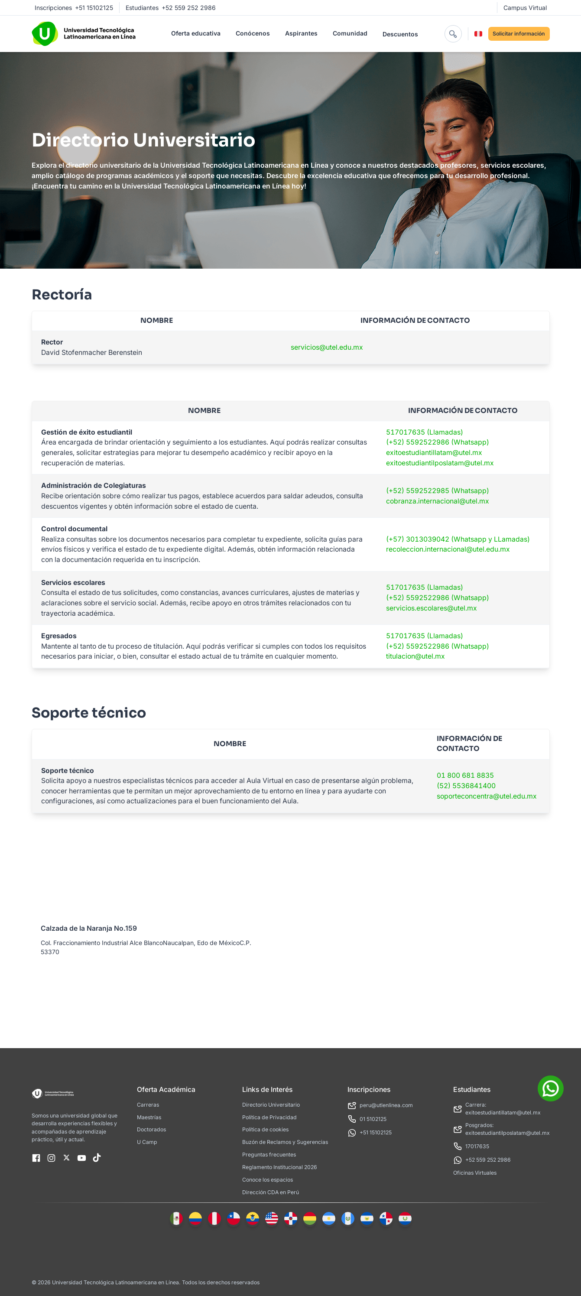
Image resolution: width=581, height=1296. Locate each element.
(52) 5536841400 (466, 786)
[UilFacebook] (36, 1158)
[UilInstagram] (51, 1158)
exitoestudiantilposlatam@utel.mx (440, 463)
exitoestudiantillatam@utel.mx (434, 452)
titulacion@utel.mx (415, 656)
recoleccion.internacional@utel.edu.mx (448, 549)
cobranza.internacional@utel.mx (437, 501)
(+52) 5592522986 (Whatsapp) (437, 442)
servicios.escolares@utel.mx (431, 608)
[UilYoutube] (81, 1158)
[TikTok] (96, 1158)
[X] (66, 1158)
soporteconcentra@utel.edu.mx (487, 796)
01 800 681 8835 (465, 775)
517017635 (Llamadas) (424, 432)
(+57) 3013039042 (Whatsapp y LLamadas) (458, 539)
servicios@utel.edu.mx (327, 347)
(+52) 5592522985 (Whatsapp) (437, 491)
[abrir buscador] (453, 33)
